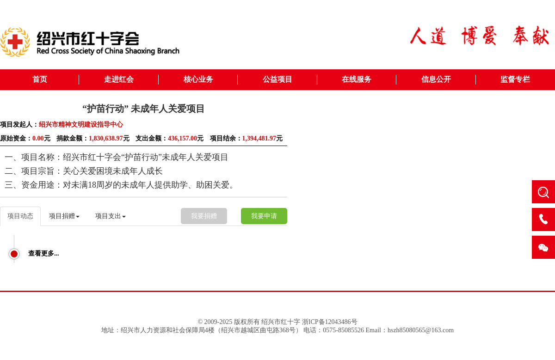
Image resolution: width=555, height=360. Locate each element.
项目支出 (110, 216)
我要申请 (264, 216)
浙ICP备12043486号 (330, 321)
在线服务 (356, 79)
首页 (39, 79)
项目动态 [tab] (20, 216)
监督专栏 (515, 79)
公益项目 (277, 79)
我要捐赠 (204, 216)
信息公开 (436, 79)
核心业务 (198, 79)
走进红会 (119, 79)
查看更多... (43, 253)
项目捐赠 (64, 216)
